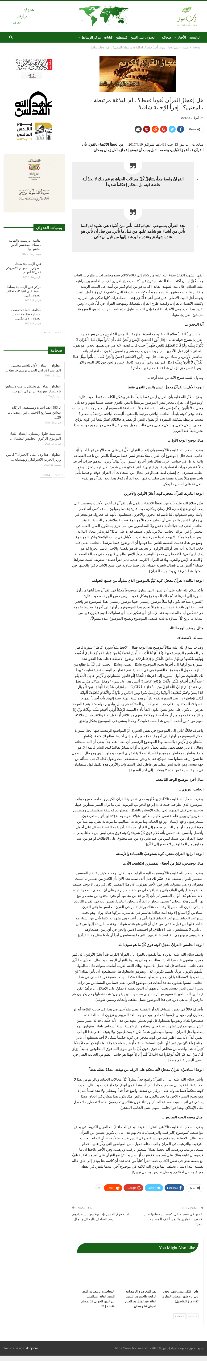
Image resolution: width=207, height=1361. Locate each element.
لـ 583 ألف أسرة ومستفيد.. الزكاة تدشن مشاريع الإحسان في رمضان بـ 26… (34, 412)
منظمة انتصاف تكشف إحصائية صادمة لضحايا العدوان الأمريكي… (26, 314)
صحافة (166, 37)
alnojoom (31, 1348)
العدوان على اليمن (142, 37)
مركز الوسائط (91, 37)
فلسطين (121, 37)
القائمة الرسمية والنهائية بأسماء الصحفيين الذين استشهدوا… (25, 245)
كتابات (108, 37)
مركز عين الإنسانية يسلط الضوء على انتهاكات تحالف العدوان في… (23, 291)
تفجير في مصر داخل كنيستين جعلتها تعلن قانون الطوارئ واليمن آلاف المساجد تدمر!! (174, 1219)
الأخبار (182, 37)
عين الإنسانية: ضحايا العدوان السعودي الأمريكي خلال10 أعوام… (23, 268)
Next (179, 1316)
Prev (192, 1316)
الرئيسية (194, 37)
